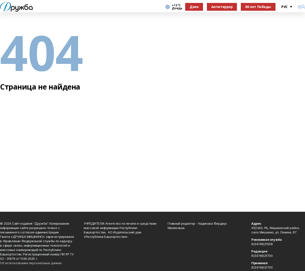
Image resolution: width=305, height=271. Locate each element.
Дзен (194, 6)
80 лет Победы (258, 6)
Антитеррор (222, 6)
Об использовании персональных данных (31, 263)
